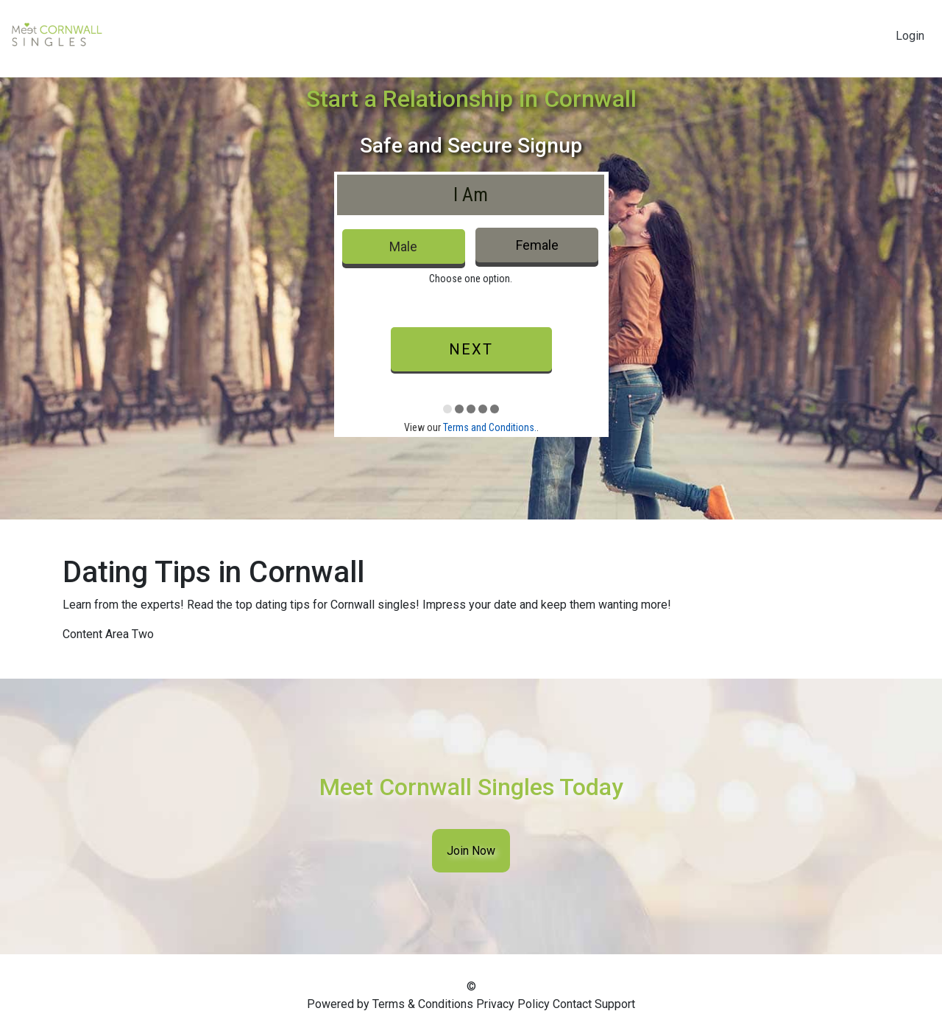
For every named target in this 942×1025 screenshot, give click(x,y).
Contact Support (594, 1004)
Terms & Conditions (422, 1004)
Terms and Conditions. (489, 427)
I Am (470, 194)
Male (403, 246)
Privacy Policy (513, 1004)
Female (537, 245)
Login (910, 36)
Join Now (471, 851)
